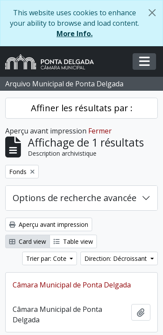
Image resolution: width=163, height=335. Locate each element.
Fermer (100, 131)
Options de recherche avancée (74, 198)
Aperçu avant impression (48, 224)
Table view (73, 241)
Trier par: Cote (47, 258)
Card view (27, 241)
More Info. (75, 33)
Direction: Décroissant (116, 258)
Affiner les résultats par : (82, 108)
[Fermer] (152, 12)
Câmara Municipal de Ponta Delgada (72, 285)
